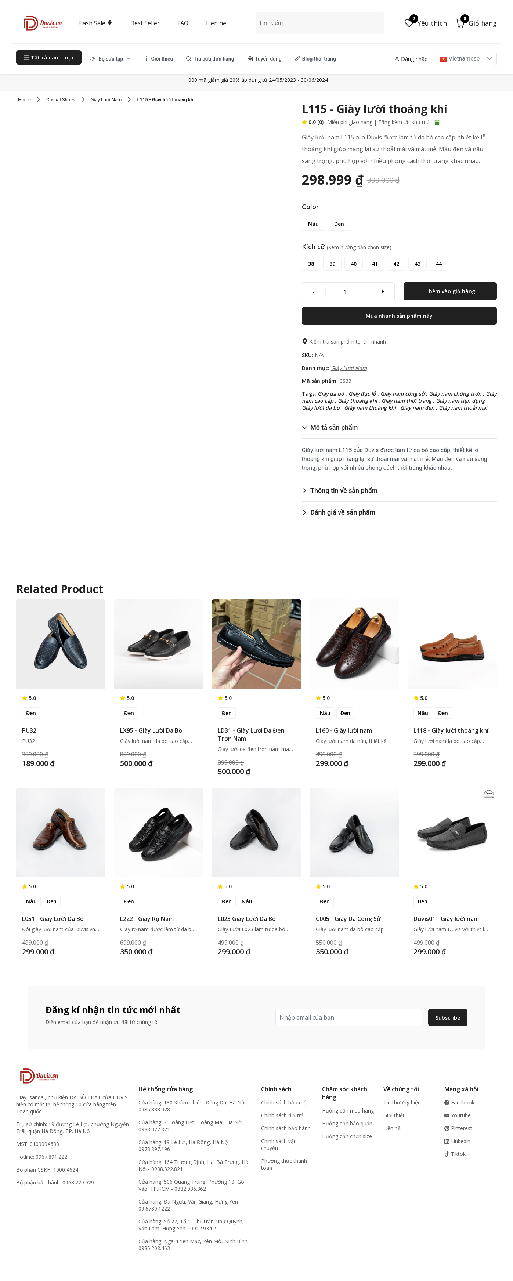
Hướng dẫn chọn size (347, 1136)
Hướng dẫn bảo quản (347, 1123)
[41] (375, 264)
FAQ (182, 23)
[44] (439, 264)
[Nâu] (313, 224)
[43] (417, 264)
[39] (332, 264)
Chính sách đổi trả (282, 1115)
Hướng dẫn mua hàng (348, 1110)
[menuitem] (110, 58)
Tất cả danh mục (49, 57)
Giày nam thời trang (406, 400)
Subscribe (448, 1017)
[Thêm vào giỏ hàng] (450, 291)
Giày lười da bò (321, 407)
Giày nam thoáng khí (370, 407)
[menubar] (213, 58)
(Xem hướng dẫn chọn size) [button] (359, 247)
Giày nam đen (417, 407)
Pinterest (458, 1128)
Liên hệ (216, 23)
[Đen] (339, 224)
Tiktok (455, 1153)
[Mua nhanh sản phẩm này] (399, 316)
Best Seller (145, 23)
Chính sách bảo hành (286, 1128)
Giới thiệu (394, 1115)
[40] (353, 264)
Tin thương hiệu (402, 1102)
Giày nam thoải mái (463, 407)
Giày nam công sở (402, 393)
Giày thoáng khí (357, 400)
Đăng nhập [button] (411, 58)
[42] (396, 264)
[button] (476, 23)
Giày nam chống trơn (455, 393)
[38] (311, 264)
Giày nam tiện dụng (460, 400)
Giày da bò (331, 393)
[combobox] (320, 23)
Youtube (457, 1115)
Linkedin (457, 1140)
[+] (382, 292)
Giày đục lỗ (362, 393)
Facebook (459, 1102)
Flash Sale (95, 23)
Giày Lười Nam (349, 367)
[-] (313, 292)
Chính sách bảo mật (284, 1102)
